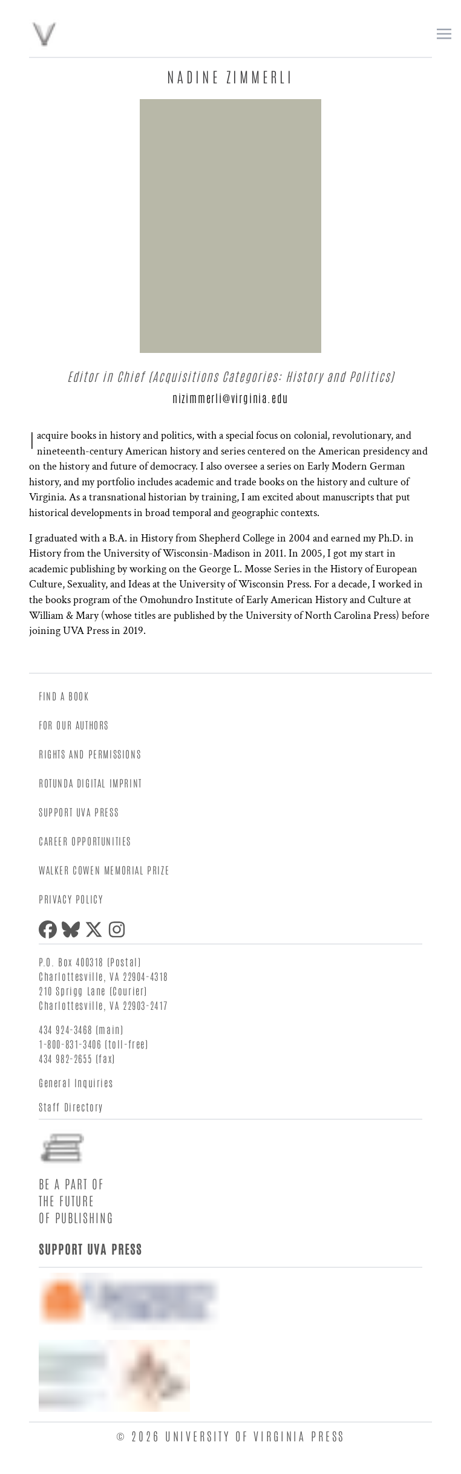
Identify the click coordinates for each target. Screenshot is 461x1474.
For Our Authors (74, 725)
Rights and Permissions (90, 754)
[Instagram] (119, 929)
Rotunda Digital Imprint (90, 783)
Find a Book (64, 696)
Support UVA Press (79, 812)
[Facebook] (50, 929)
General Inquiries (76, 1082)
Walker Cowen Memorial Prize (104, 870)
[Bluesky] (73, 929)
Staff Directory (71, 1107)
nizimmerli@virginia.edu (230, 397)
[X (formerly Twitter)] (96, 929)
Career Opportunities (85, 841)
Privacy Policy (71, 899)
